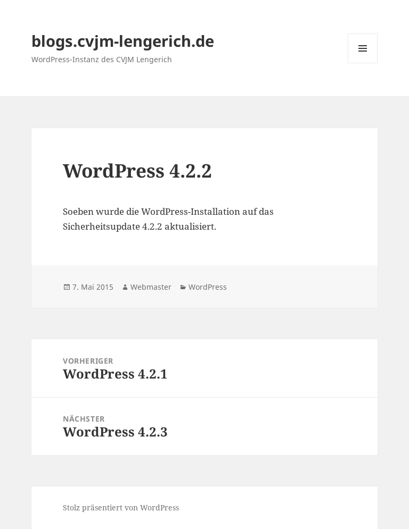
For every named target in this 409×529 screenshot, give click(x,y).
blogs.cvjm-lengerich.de (122, 40)
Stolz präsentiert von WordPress (121, 507)
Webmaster (150, 287)
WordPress (208, 287)
